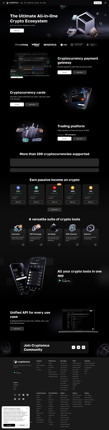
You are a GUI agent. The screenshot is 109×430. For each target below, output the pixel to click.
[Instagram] (19, 394)
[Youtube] (23, 394)
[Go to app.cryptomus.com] (12, 3)
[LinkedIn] (27, 394)
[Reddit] (19, 399)
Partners (22, 425)
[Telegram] (15, 399)
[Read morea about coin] (23, 45)
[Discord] (23, 399)
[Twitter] (15, 394)
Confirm (9, 425)
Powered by (67, 134)
